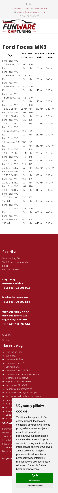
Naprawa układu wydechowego (21, 392)
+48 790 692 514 (39, 8)
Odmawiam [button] (34, 480)
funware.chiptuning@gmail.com (31, 12)
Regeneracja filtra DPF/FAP (19, 381)
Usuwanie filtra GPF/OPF (18, 370)
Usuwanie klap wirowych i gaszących (23, 374)
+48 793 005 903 (21, 8)
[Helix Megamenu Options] (54, 26)
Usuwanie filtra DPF (15, 363)
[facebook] (26, 3)
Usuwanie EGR (13, 366)
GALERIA (6, 334)
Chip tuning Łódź (14, 351)
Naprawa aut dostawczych (19, 388)
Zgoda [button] (35, 475)
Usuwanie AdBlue (14, 359)
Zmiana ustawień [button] (34, 485)
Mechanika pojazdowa (17, 377)
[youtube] (30, 3)
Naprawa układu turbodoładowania (23, 396)
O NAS (5, 339)
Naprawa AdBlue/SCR (16, 385)
